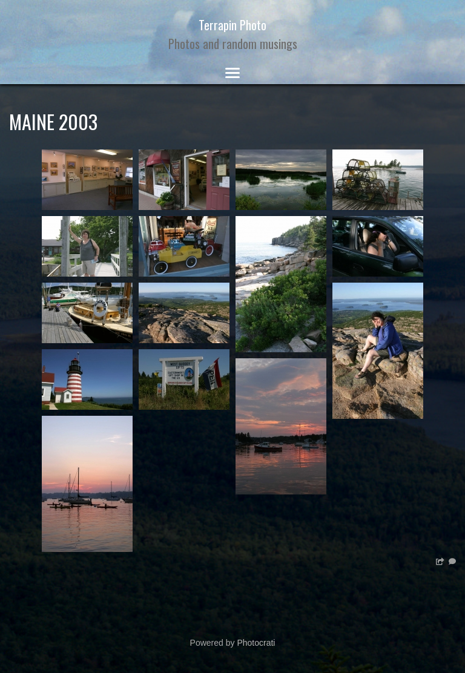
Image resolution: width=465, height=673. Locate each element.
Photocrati (256, 643)
